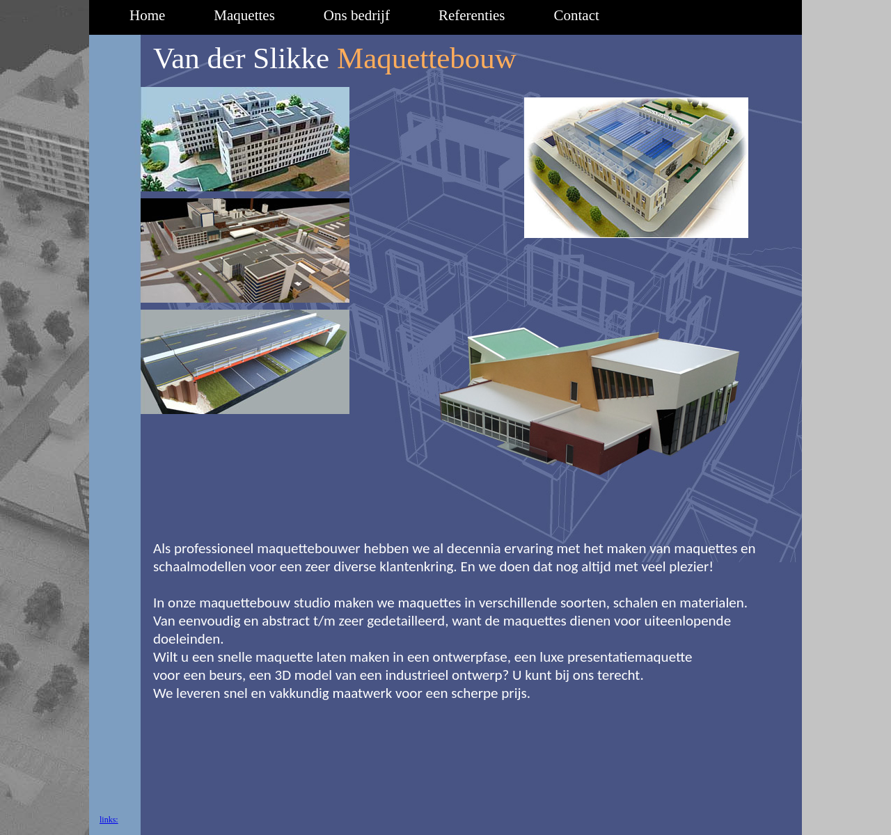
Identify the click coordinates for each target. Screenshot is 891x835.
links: (109, 820)
